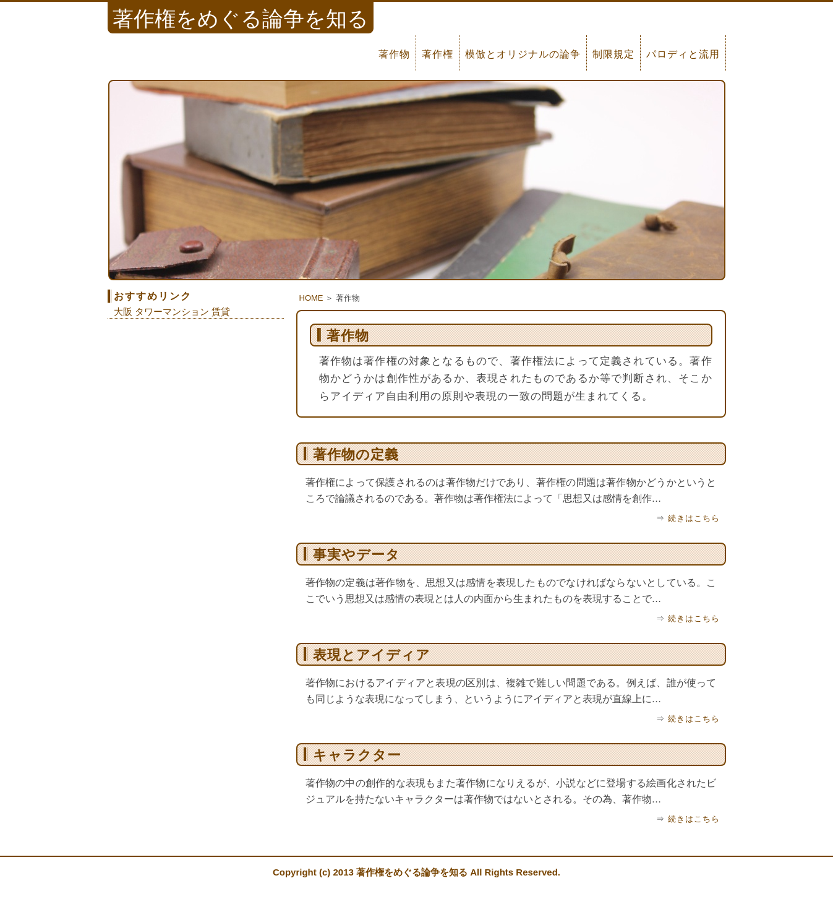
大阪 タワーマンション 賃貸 (172, 311)
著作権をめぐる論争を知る (412, 872)
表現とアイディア (371, 655)
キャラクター (357, 755)
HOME (311, 298)
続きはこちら (694, 518)
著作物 (394, 54)
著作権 (437, 54)
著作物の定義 (356, 454)
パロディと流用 (683, 54)
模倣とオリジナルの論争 (523, 54)
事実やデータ (356, 554)
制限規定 (613, 54)
